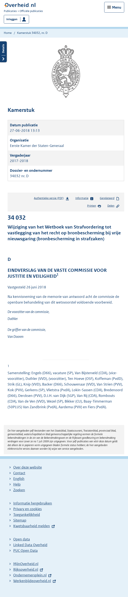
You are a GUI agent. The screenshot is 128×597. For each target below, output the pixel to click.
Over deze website (27, 467)
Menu (116, 7)
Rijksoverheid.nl (25, 569)
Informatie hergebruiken (32, 503)
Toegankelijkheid (26, 514)
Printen (94, 206)
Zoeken (19, 490)
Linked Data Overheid (30, 545)
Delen (113, 206)
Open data (21, 539)
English (18, 478)
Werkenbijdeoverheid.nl (32, 581)
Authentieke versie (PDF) (51, 199)
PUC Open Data (25, 550)
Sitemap (19, 520)
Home (8, 33)
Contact (19, 473)
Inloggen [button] (11, 19)
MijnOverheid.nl (25, 563)
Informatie (84, 198)
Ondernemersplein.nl (30, 575)
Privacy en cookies (27, 509)
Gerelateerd (110, 198)
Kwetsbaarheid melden (31, 526)
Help (17, 484)
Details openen (3, 51)
